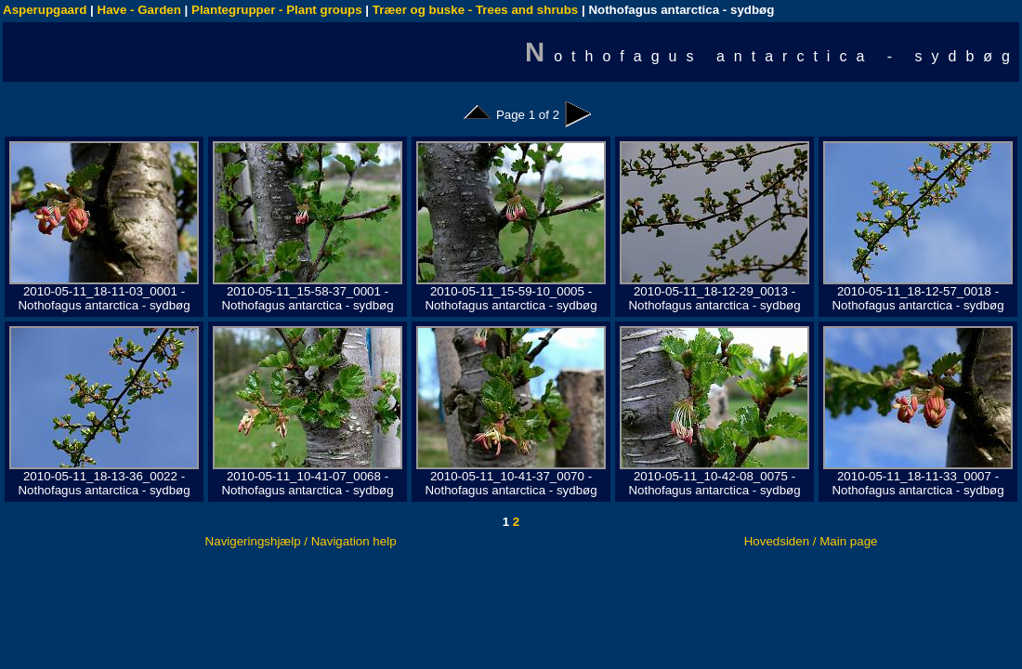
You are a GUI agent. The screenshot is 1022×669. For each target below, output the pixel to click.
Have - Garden (139, 10)
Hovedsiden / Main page (811, 541)
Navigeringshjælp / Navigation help (301, 541)
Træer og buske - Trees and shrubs (475, 10)
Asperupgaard (44, 10)
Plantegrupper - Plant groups (276, 10)
